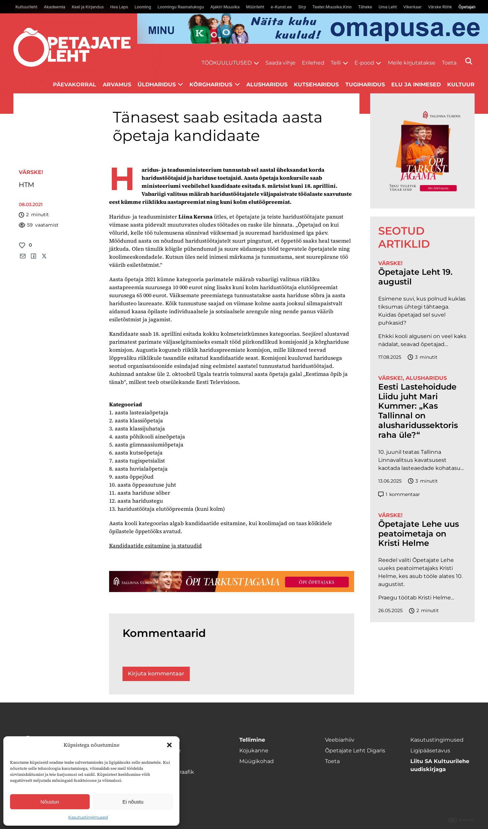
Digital (462, 820)
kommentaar (399, 494)
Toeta (449, 63)
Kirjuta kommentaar (156, 673)
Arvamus (117, 84)
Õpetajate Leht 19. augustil (415, 276)
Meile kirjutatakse (411, 63)
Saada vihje (280, 63)
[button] (169, 745)
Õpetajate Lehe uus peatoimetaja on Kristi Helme (418, 533)
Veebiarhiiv (339, 740)
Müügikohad (256, 761)
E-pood (364, 63)
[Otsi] (469, 61)
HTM (26, 185)
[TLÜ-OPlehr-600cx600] (422, 151)
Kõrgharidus (210, 84)
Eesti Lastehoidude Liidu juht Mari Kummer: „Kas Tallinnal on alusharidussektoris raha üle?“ (418, 411)
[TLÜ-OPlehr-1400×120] (231, 581)
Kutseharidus (316, 84)
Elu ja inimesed (416, 84)
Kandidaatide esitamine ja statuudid (155, 545)
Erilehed (313, 63)
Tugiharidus (365, 84)
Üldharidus (157, 84)
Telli (336, 63)
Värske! (31, 172)
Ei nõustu (133, 802)
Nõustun (49, 802)
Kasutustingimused (88, 817)
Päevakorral (74, 84)
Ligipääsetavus (430, 750)
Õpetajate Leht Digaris (355, 750)
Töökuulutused (226, 63)
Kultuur (461, 84)
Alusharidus (267, 84)
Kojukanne (253, 750)
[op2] (312, 28)
